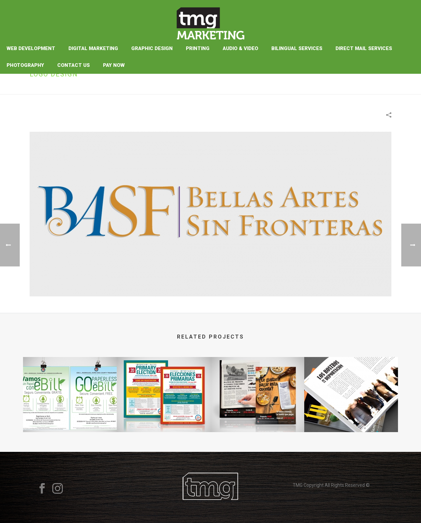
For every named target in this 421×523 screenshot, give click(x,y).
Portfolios (345, 88)
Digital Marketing (93, 48)
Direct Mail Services (363, 48)
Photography (25, 65)
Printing (198, 48)
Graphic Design (152, 48)
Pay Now (114, 65)
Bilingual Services (296, 48)
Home (323, 88)
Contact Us (73, 65)
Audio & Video (240, 48)
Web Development (31, 48)
